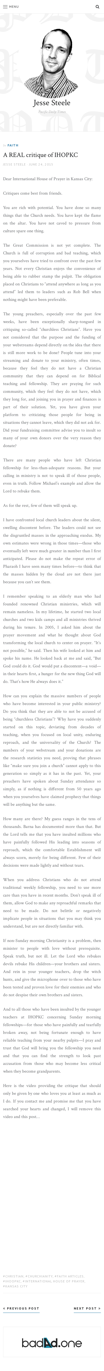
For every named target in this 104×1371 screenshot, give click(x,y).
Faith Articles (70, 1276)
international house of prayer (55, 1281)
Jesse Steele (52, 102)
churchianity (40, 1276)
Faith (12, 145)
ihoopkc (13, 1281)
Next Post (87, 1308)
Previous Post (21, 1308)
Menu (11, 6)
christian (14, 1276)
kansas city (16, 1286)
